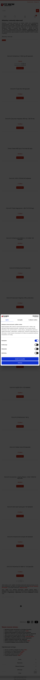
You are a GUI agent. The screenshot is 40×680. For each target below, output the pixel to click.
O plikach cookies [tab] (33, 319)
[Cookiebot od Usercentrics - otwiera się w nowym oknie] (32, 316)
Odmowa (20, 362)
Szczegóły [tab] (20, 319)
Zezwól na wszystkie (20, 358)
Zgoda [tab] (7, 319)
